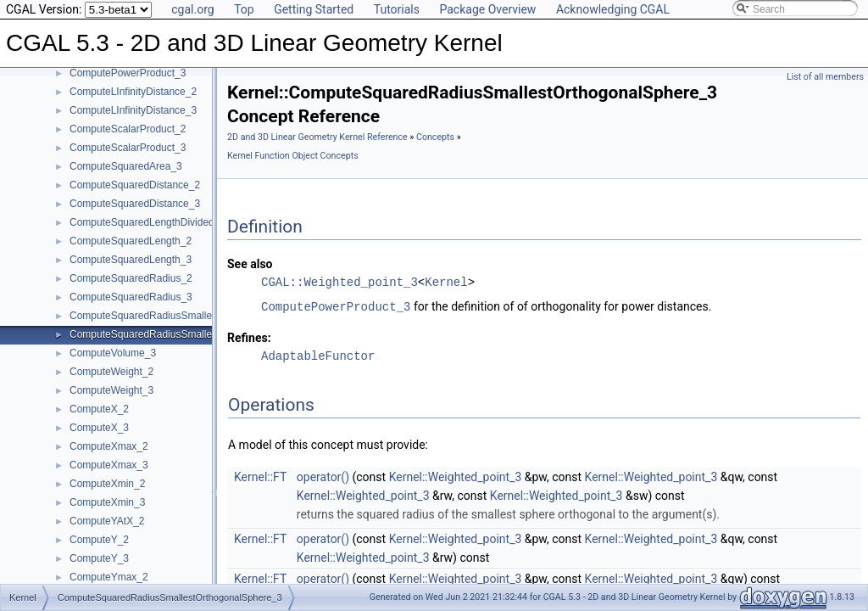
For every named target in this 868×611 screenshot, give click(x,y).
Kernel (446, 282)
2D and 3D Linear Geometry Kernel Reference (317, 137)
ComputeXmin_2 (107, 484)
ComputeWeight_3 (111, 390)
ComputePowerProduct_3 (128, 73)
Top (244, 9)
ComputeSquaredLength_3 (131, 260)
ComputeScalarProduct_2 (128, 129)
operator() (323, 476)
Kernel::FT (260, 476)
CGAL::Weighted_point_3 (339, 282)
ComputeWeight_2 (111, 372)
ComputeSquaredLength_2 (131, 241)
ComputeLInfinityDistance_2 (133, 92)
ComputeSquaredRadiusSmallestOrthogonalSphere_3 (192, 334)
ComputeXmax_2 (109, 446)
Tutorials (397, 9)
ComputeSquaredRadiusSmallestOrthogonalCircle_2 (189, 316)
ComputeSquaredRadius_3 (131, 297)
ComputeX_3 (99, 428)
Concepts (435, 137)
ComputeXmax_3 (109, 465)
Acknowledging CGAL (613, 9)
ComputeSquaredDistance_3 (135, 204)
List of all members (825, 76)
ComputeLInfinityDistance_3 (133, 110)
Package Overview (487, 9)
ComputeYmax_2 (109, 577)
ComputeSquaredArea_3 (126, 166)
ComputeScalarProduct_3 (128, 148)
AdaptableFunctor (318, 355)
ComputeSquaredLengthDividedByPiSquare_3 (175, 222)
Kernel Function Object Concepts (293, 155)
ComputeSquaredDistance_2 (135, 185)
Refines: (249, 337)
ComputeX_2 (99, 409)
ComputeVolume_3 (113, 353)
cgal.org (192, 9)
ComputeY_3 (99, 558)
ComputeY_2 (99, 540)
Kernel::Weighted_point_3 (455, 476)
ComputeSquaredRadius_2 (131, 278)
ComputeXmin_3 (107, 502)
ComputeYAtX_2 (107, 521)
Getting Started (313, 9)
